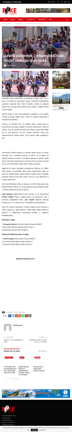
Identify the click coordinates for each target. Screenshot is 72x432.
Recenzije (30, 19)
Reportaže (42, 19)
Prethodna (7, 378)
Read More (42, 430)
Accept (34, 430)
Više (50, 19)
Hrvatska (37, 357)
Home (5, 19)
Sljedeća (16, 378)
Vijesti (12, 19)
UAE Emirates (22, 312)
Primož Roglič (9, 312)
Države (20, 19)
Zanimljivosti (8, 357)
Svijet (6, 50)
